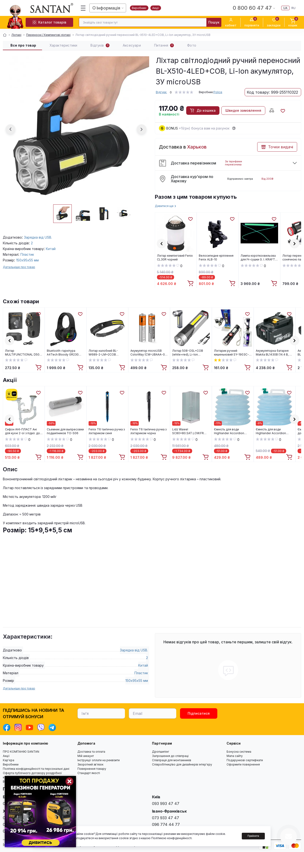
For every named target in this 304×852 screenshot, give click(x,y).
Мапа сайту (235, 756)
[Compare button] (271, 110)
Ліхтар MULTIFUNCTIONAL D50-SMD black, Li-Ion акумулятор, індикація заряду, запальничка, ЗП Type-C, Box (23, 352)
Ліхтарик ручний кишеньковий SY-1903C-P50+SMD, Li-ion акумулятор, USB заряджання (231, 352)
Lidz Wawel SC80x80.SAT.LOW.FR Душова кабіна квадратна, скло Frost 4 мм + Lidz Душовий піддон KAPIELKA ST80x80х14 (191, 431)
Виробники (11, 764)
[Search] (213, 22)
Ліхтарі (16, 35)
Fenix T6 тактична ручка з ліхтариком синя (107, 431)
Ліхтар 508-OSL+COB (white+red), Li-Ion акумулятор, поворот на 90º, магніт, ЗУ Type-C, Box (189, 352)
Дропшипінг (160, 751)
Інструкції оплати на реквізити (98, 760)
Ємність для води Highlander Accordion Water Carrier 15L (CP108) (273, 431)
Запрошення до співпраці (170, 756)
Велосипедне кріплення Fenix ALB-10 (216, 257)
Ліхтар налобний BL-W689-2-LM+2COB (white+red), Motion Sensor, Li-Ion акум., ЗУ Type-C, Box (105, 352)
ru (293, 8)
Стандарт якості (88, 773)
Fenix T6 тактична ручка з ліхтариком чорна (148, 431)
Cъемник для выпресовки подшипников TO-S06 (65, 431)
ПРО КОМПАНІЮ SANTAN (21, 751)
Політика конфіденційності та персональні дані (36, 768)
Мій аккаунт (85, 756)
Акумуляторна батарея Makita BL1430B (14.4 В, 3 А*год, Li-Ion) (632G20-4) (274, 352)
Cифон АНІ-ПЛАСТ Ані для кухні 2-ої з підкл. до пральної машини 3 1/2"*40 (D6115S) (22, 431)
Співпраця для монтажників (171, 760)
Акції (155, 8)
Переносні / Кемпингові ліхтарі (48, 35)
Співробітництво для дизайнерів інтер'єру (182, 764)
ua (285, 8)
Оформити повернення (243, 764)
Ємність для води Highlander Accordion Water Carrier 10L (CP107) (231, 431)
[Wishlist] (190, 218)
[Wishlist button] (282, 110)
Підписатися (199, 713)
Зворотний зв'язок (90, 764)
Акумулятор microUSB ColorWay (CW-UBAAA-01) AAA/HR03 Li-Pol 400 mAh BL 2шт (148, 352)
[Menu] (83, 8)
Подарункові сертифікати (245, 760)
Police (218, 92)
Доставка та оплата (91, 751)
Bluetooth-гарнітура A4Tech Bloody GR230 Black (63, 352)
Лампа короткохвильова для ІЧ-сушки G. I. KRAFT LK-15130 (258, 257)
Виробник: (139, 8)
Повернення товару (91, 768)
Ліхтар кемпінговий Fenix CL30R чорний (175, 257)
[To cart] (191, 283)
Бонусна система (239, 751)
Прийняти (253, 835)
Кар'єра (8, 760)
